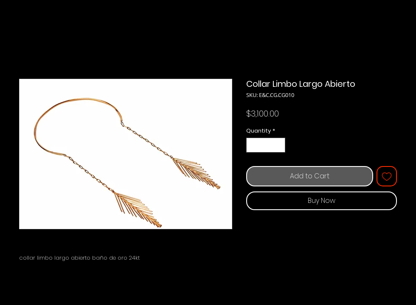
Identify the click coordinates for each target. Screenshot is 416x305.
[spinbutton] (266, 145)
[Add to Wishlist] (387, 176)
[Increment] (279, 145)
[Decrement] (252, 145)
